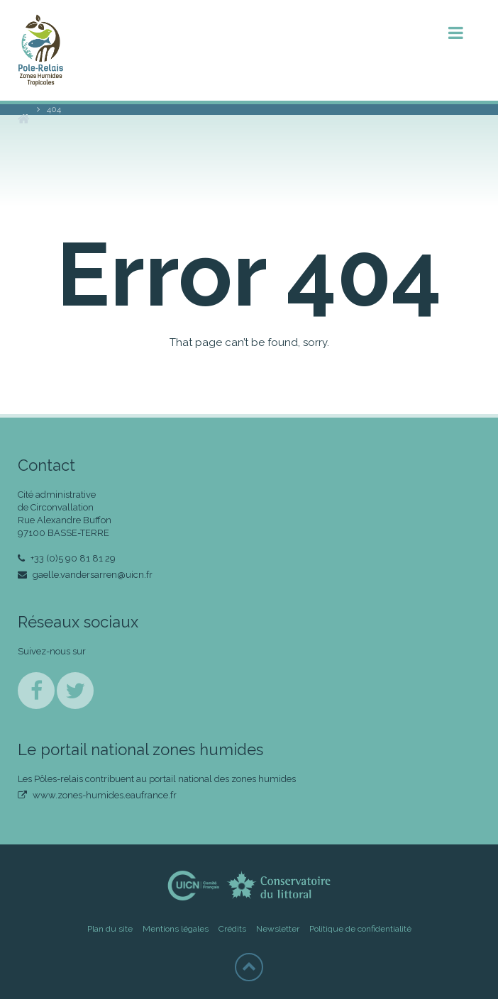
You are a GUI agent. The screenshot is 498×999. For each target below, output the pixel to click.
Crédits (232, 929)
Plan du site (110, 929)
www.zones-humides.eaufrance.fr (97, 795)
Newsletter (277, 929)
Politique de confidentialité (360, 929)
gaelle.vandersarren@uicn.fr (85, 574)
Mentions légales (176, 929)
